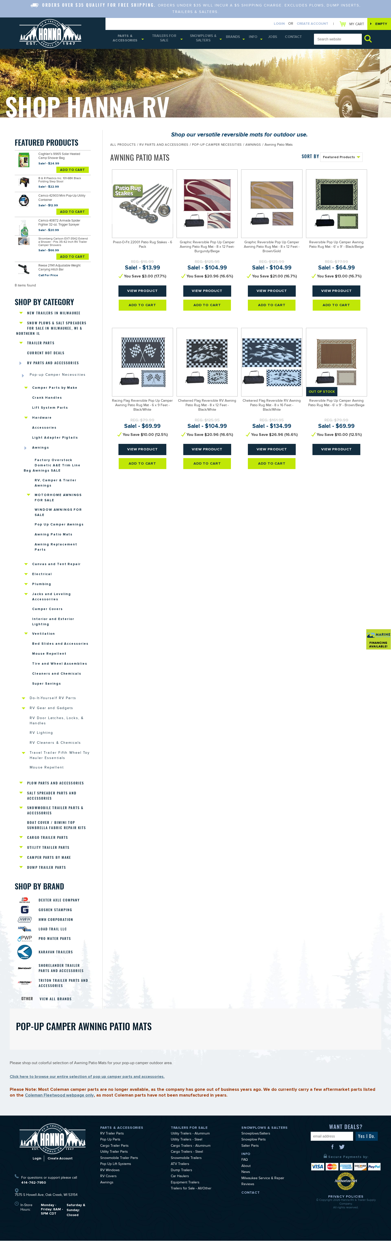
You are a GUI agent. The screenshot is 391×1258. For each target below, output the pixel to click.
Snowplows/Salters (255, 1151)
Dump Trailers (181, 1188)
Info (259, 39)
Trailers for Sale (167, 40)
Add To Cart (72, 170)
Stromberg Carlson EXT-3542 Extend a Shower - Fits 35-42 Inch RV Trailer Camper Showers (63, 239)
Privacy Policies (346, 1214)
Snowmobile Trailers (186, 1175)
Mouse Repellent (49, 660)
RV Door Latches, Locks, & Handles (58, 729)
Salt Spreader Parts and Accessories (53, 805)
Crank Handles (47, 395)
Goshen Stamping (57, 923)
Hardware (42, 416)
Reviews (247, 1202)
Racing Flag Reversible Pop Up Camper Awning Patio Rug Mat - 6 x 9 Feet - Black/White (142, 407)
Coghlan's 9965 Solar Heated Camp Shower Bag (62, 157)
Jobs (277, 39)
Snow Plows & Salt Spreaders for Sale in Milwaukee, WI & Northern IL (53, 324)
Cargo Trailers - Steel (187, 1169)
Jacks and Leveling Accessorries (51, 600)
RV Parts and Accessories (54, 359)
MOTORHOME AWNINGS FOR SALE (58, 498)
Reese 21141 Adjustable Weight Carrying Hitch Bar (59, 263)
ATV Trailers (180, 1181)
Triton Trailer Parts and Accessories (61, 1000)
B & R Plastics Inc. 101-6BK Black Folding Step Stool (59, 180)
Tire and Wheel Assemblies (59, 670)
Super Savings (46, 690)
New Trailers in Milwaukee (55, 308)
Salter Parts (250, 1163)
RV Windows (110, 1188)
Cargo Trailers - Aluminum (190, 1163)
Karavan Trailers (58, 967)
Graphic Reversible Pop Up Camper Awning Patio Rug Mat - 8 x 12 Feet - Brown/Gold (271, 248)
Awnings (40, 447)
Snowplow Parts (253, 1157)
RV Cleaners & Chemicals (57, 752)
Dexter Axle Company (62, 912)
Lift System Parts (50, 406)
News (245, 1189)
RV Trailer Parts (112, 1151)
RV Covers (108, 1194)
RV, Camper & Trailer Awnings (56, 482)
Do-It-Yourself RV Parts (54, 705)
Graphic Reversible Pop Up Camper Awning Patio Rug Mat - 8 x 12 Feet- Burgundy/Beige (207, 248)
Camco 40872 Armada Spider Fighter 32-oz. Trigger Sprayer (63, 220)
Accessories (44, 426)
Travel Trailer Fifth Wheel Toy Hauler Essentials (57, 765)
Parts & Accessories (126, 40)
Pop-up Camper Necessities (59, 372)
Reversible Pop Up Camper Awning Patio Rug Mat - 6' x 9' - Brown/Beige (336, 404)
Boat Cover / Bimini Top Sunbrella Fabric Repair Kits (58, 836)
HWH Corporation (58, 933)
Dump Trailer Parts (47, 880)
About (246, 1183)
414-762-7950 (33, 1200)
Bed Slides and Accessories (60, 649)
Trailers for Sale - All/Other (191, 1206)
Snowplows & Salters (209, 40)
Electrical (42, 578)
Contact (294, 39)
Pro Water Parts (57, 953)
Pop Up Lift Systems (115, 1181)
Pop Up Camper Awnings (59, 526)
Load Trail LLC (55, 943)
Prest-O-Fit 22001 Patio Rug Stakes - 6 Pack (142, 246)
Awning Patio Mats (54, 537)
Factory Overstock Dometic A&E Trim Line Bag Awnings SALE (53, 464)
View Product (142, 294)
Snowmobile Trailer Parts (119, 1175)
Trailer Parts (41, 339)
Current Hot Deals (46, 349)
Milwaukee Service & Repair (262, 1196)
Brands (239, 39)
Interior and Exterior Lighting (53, 626)
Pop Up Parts (110, 1157)
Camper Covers (47, 614)
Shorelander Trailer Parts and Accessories (64, 984)
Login (274, 24)
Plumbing (41, 588)
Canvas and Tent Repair (56, 567)
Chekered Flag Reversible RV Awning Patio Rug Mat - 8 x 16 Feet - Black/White (272, 407)
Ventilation (43, 639)
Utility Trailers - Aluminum (190, 1151)
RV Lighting (42, 741)
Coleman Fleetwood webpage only (62, 1112)
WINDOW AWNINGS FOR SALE (58, 513)
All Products (123, 147)
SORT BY (310, 158)
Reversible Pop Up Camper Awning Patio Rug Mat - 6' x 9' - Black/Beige (336, 246)
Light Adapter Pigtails (55, 436)
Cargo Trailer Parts (48, 849)
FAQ (244, 1177)
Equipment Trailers (185, 1200)
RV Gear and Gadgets (53, 716)
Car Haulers (180, 1194)
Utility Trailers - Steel (186, 1157)
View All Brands (57, 1015)
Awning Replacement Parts (56, 549)
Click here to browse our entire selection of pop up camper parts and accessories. (87, 1093)
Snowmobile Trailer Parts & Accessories (57, 821)
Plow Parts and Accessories (57, 792)
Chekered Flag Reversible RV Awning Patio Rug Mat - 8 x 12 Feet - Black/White (207, 407)
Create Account (307, 24)
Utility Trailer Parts (49, 859)
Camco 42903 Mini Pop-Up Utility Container (60, 197)
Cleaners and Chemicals (56, 680)
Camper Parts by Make (55, 385)
